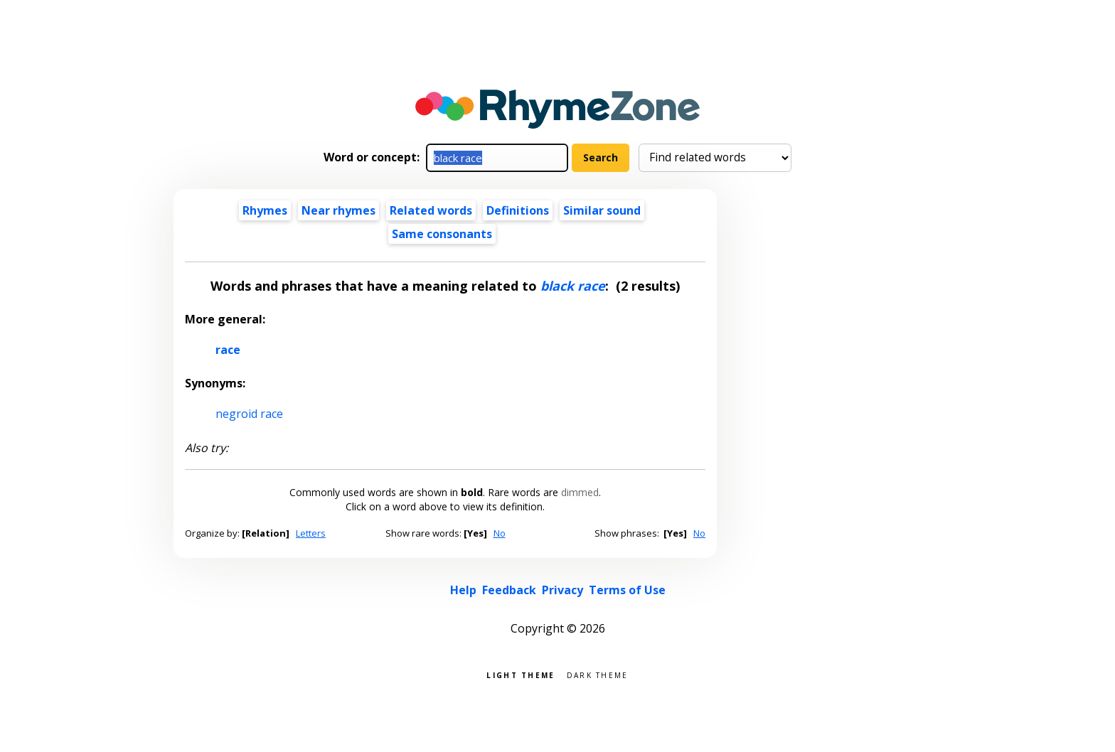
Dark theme (598, 674)
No (500, 533)
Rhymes (264, 210)
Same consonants (442, 234)
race (227, 350)
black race (572, 285)
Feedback (509, 590)
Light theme (520, 674)
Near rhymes (338, 210)
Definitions (517, 210)
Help (463, 590)
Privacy (562, 590)
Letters (311, 533)
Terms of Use (627, 590)
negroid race (249, 413)
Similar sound (602, 210)
